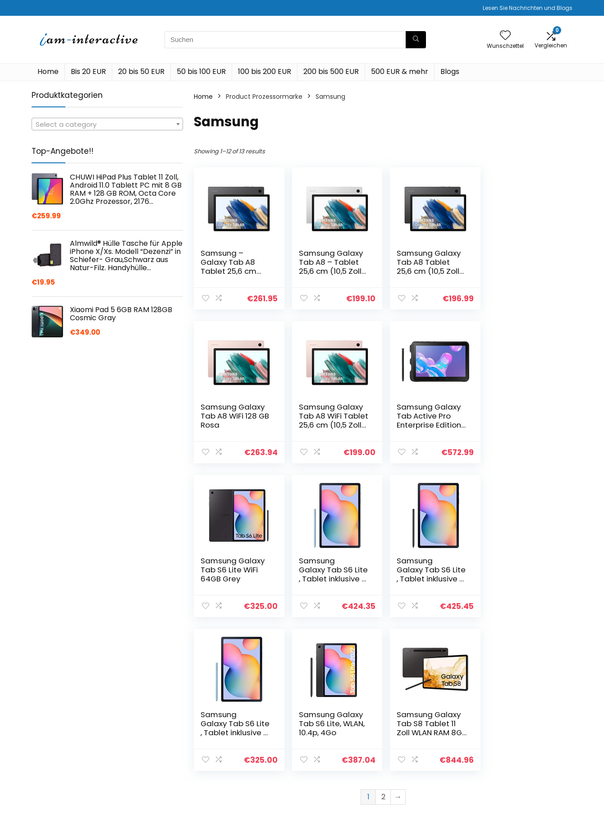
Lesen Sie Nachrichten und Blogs (527, 8)
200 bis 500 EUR (331, 71)
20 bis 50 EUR (141, 71)
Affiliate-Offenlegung (525, 761)
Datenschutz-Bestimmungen (515, 732)
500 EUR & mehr (399, 71)
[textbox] (107, 124)
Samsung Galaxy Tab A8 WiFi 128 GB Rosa (524, 262)
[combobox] (107, 124)
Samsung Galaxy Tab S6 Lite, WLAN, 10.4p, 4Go (427, 569)
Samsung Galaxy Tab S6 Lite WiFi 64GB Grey (426, 415)
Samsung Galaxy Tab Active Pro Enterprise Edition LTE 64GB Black (329, 420)
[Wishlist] (505, 35)
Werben (415, 778)
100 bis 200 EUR (264, 71)
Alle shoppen (423, 741)
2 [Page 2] (383, 643)
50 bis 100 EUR (201, 71)
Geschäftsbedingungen (528, 749)
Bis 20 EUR (88, 71)
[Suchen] (416, 39)
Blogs (449, 71)
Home (48, 71)
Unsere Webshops (431, 766)
